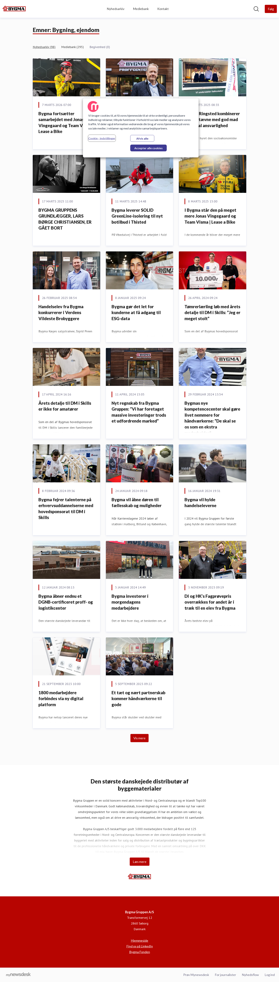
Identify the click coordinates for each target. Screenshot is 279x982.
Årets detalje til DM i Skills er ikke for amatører (64, 406)
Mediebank (141, 9)
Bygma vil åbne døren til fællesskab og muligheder (137, 502)
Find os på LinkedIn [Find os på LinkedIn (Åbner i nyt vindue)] (139, 946)
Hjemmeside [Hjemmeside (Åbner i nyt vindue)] (139, 940)
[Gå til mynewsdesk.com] (18, 975)
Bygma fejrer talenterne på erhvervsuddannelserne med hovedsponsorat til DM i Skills (65, 508)
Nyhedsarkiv (115, 9)
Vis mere (139, 738)
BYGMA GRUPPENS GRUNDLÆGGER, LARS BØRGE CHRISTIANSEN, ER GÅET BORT (65, 219)
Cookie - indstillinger (101, 138)
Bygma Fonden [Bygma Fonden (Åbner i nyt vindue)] (139, 952)
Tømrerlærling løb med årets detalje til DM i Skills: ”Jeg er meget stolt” (212, 312)
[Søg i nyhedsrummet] (256, 9)
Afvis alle (142, 138)
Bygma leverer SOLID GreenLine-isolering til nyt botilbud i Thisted (137, 216)
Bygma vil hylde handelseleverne (200, 502)
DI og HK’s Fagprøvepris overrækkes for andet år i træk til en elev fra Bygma (210, 602)
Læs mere (139, 862)
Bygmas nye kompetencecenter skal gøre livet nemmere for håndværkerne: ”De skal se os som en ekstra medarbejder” (212, 418)
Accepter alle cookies (148, 148)
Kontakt (163, 9)
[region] (141, 127)
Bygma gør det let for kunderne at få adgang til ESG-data (136, 312)
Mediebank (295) (72, 47)
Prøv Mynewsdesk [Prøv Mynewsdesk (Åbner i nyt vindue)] (196, 975)
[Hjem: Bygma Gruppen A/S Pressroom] (14, 9)
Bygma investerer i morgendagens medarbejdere (130, 602)
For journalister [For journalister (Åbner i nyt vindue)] (225, 975)
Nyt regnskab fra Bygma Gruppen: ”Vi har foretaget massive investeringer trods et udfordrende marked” (139, 412)
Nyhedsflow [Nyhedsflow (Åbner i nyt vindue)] (250, 975)
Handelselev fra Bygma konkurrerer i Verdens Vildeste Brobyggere (60, 312)
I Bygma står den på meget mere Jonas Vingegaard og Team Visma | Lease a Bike (210, 216)
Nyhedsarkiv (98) (44, 47)
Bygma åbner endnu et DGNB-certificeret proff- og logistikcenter (65, 602)
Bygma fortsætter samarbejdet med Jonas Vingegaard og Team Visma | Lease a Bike (66, 122)
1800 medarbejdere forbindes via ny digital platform (60, 698)
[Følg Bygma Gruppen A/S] (271, 9)
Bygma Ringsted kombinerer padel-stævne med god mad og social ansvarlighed (212, 119)
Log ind (270, 975)
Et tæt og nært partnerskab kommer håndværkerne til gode (138, 698)
